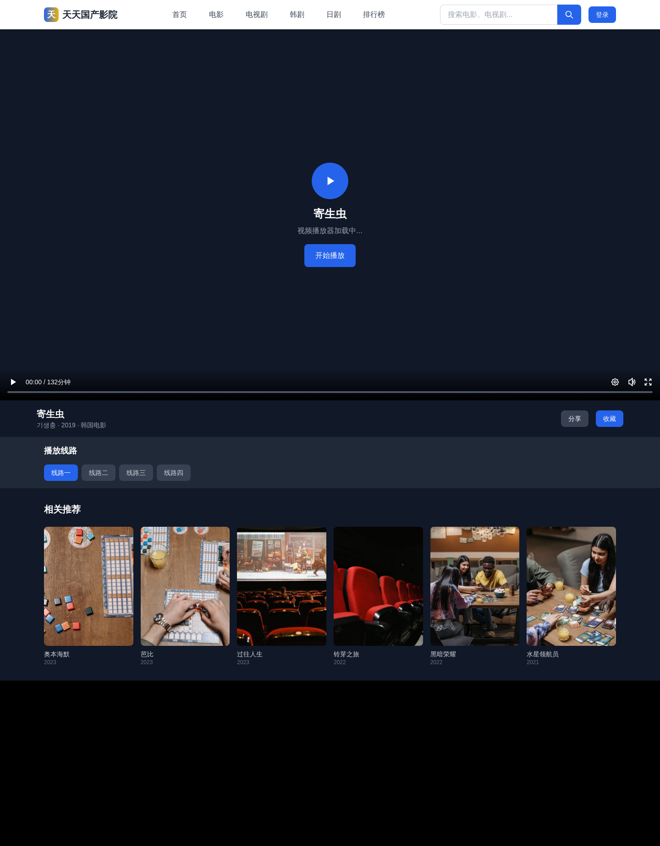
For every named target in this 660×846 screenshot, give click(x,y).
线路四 (173, 472)
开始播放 (330, 255)
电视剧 (257, 14)
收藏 (609, 418)
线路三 (136, 472)
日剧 (333, 14)
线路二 (98, 472)
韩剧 (297, 14)
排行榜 (374, 14)
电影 (216, 14)
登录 (602, 14)
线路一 (61, 472)
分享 (574, 418)
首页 (179, 14)
